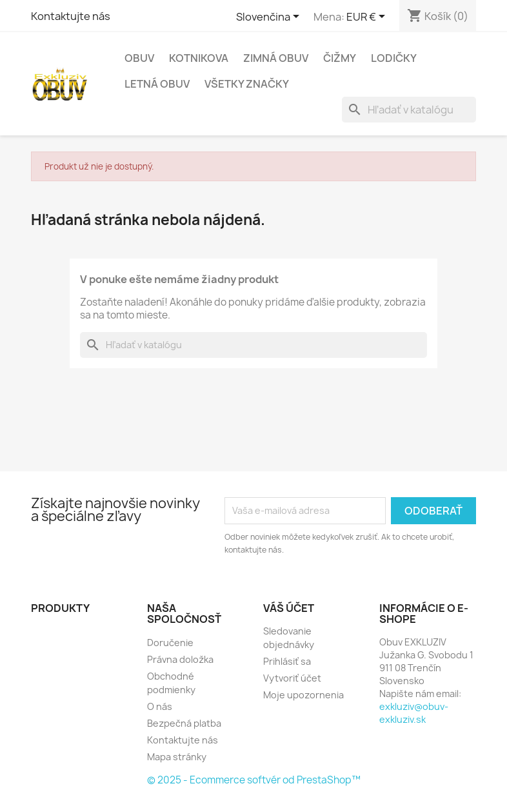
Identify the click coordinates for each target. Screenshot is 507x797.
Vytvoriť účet (292, 678)
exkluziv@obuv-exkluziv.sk (413, 712)
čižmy (339, 58)
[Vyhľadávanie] (409, 110)
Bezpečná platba (184, 723)
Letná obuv (157, 84)
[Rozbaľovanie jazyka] (270, 17)
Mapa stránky (176, 757)
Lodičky (394, 58)
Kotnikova (198, 58)
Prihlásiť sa (287, 661)
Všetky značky (246, 84)
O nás (159, 706)
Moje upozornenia (303, 695)
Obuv (139, 58)
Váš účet (288, 608)
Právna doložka (180, 659)
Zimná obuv (275, 58)
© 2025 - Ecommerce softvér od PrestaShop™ (254, 780)
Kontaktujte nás (70, 16)
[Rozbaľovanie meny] (368, 17)
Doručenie (170, 642)
